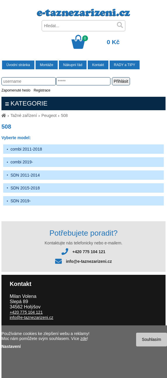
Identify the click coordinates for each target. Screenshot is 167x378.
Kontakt (98, 65)
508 (64, 115)
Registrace (42, 90)
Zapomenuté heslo (15, 90)
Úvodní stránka (18, 65)
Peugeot (49, 115)
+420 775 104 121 (88, 251)
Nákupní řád (72, 65)
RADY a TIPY (124, 65)
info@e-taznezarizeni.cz (89, 261)
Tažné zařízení (23, 115)
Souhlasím (151, 339)
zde (83, 338)
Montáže (46, 65)
